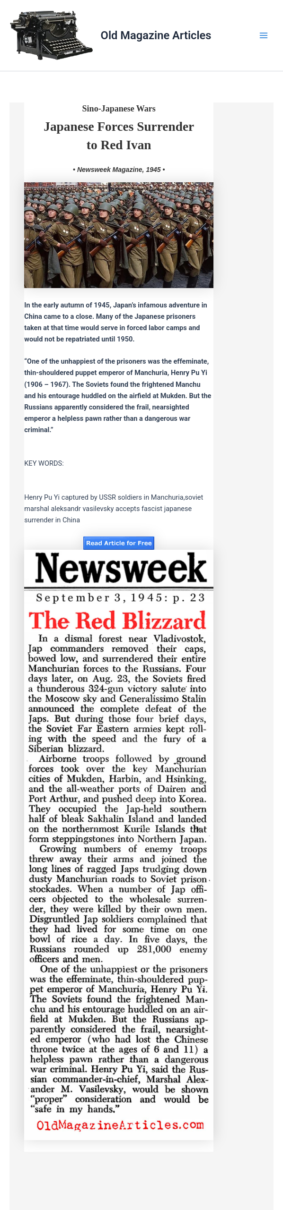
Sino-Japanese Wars (119, 108)
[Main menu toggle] (264, 35)
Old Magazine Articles (156, 35)
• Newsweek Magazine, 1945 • (119, 169)
